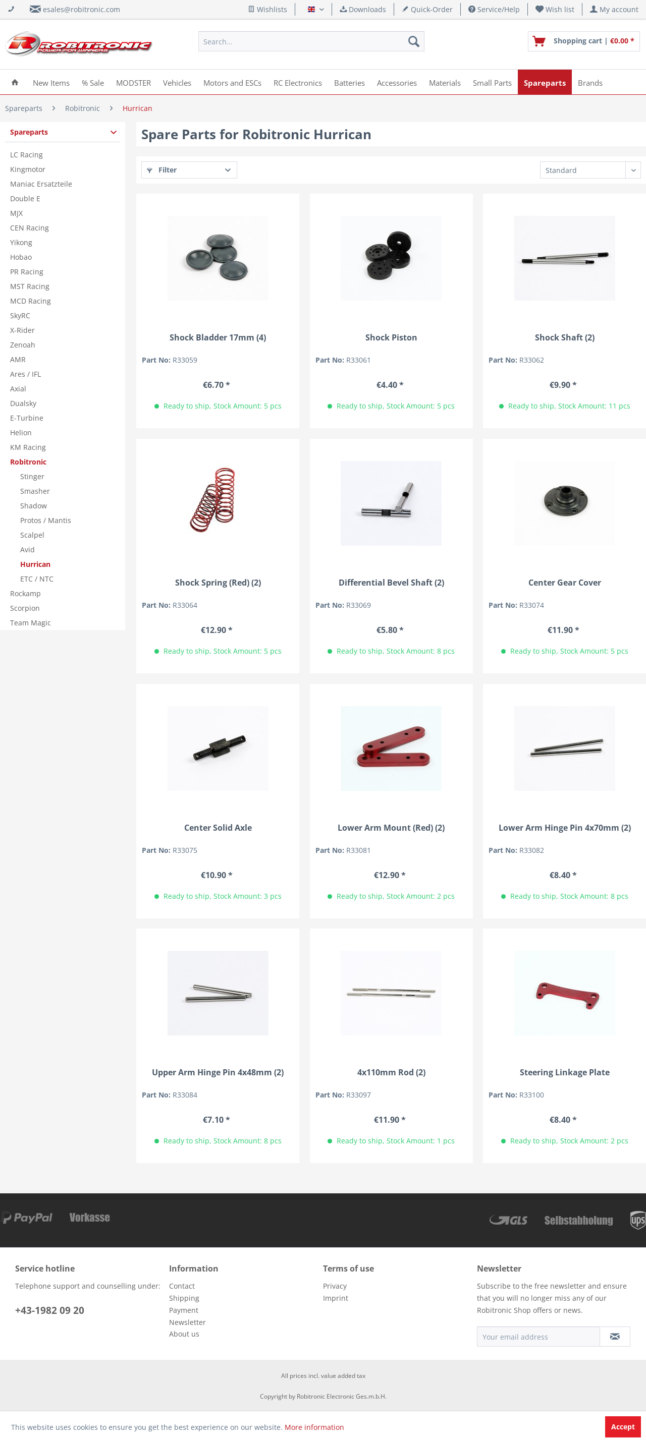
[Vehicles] (177, 82)
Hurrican (35, 564)
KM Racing (28, 447)
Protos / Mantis (45, 520)
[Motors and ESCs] (232, 82)
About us (184, 1334)
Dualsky (23, 403)
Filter (162, 170)
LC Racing (26, 154)
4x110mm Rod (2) (391, 1072)
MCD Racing (30, 301)
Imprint (335, 1298)
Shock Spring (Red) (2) (218, 583)
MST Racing (29, 286)
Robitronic (28, 462)
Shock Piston (391, 337)
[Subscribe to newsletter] (615, 1336)
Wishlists (267, 9)
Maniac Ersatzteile (41, 184)
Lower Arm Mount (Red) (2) (391, 828)
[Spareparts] (545, 82)
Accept (623, 1426)
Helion (21, 432)
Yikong (21, 242)
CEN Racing (29, 228)
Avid (27, 549)
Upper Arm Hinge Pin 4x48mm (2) (218, 1072)
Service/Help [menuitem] (494, 9)
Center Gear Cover (564, 583)
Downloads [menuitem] (363, 9)
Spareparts (29, 132)
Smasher (35, 491)
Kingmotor (27, 169)
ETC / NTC (36, 579)
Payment (183, 1310)
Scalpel (32, 535)
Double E (25, 198)
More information (314, 1427)
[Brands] (590, 82)
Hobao (21, 257)
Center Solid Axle (218, 828)
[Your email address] (538, 1336)
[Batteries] (349, 82)
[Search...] (311, 41)
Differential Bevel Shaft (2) (391, 583)
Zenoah (22, 345)
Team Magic (30, 622)
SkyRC (20, 315)
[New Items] (51, 82)
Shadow (33, 505)
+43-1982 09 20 (49, 1310)
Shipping (184, 1298)
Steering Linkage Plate (565, 1072)
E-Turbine (26, 418)
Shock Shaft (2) (565, 337)
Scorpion (25, 608)
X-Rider (22, 330)
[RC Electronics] (297, 82)
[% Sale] (93, 82)
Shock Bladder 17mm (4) (218, 337)
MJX (16, 213)
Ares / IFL (25, 374)
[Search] (413, 41)
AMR (18, 359)
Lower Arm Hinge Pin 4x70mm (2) (565, 828)
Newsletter (187, 1322)
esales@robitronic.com (81, 9)
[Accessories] (397, 82)
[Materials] (445, 82)
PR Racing (26, 271)
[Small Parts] (492, 82)
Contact (182, 1286)
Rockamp (25, 593)
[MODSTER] (133, 82)
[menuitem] (555, 9)
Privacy (335, 1286)
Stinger (32, 476)
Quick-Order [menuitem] (427, 9)
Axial (18, 388)
